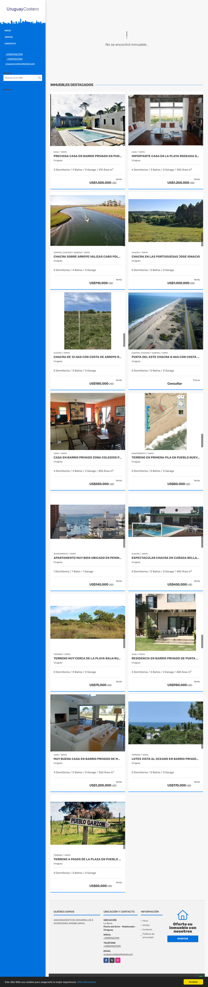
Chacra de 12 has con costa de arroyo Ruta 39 (88, 357)
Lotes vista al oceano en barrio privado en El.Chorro (166, 759)
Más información (86, 982)
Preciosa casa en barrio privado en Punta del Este (88, 156)
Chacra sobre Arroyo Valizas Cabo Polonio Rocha (88, 256)
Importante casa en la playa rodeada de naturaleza (166, 156)
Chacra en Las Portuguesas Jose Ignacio (166, 256)
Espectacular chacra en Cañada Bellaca (166, 558)
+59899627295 (14, 59)
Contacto (10, 43)
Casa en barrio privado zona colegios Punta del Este (88, 457)
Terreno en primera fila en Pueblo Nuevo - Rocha (166, 457)
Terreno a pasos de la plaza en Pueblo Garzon (88, 859)
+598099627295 (14, 54)
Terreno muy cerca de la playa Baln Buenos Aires (88, 658)
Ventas (9, 37)
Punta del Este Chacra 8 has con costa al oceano (166, 357)
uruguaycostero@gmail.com (20, 63)
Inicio (8, 30)
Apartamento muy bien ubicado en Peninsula (88, 558)
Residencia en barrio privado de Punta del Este (166, 658)
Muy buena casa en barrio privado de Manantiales (88, 759)
